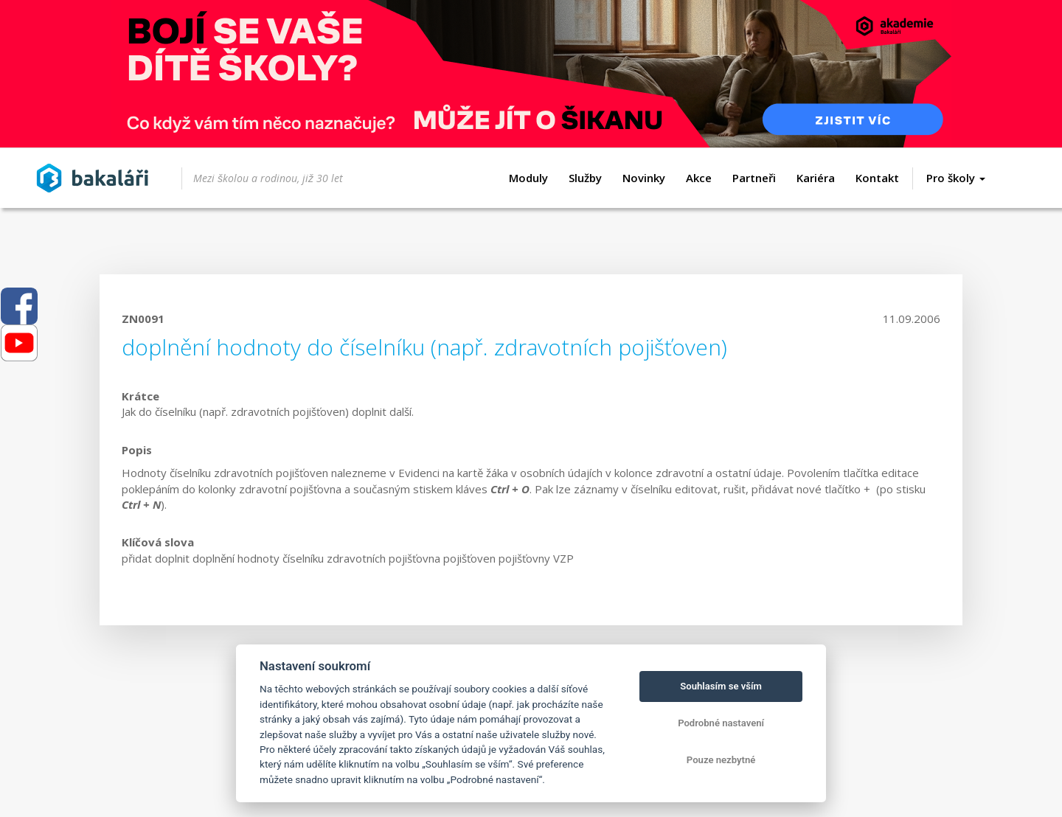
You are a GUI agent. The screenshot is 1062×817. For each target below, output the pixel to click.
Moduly (528, 177)
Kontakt (877, 177)
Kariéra (815, 177)
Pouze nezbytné (721, 759)
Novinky (643, 177)
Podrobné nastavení (721, 723)
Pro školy (955, 177)
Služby (585, 177)
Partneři (754, 177)
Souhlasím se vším (721, 686)
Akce (699, 177)
